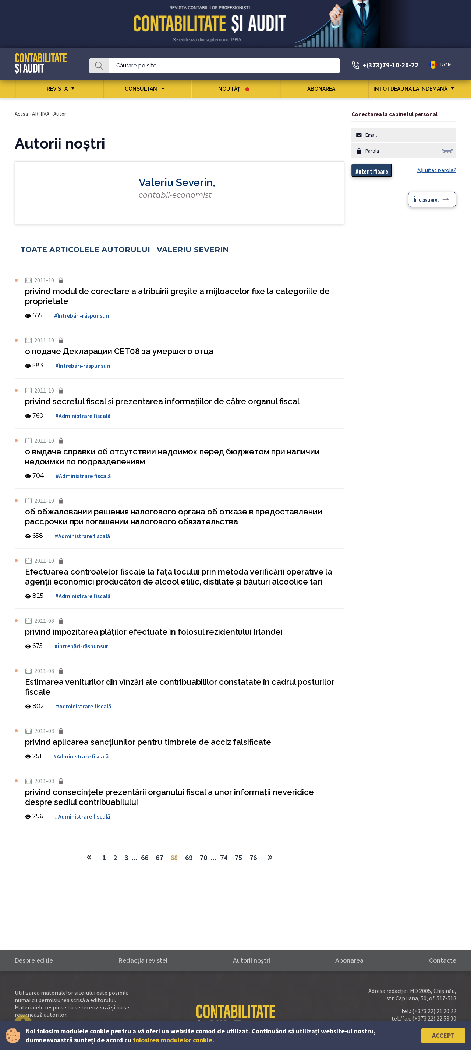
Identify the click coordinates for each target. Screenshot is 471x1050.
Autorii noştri (251, 960)
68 (174, 857)
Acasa (21, 113)
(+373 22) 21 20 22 (434, 1011)
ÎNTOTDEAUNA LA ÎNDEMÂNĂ (410, 89)
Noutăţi (233, 89)
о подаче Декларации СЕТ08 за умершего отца (119, 351)
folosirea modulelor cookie (172, 1040)
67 (159, 857)
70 (203, 857)
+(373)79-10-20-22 (390, 65)
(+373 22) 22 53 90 (434, 1018)
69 (188, 857)
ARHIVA (40, 113)
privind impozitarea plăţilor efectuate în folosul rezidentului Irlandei (154, 631)
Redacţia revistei (142, 960)
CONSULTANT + (147, 89)
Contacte (442, 960)
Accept (443, 1035)
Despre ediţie (34, 960)
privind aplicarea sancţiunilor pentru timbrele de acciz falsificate (148, 742)
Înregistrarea (426, 199)
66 (144, 857)
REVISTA (57, 89)
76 (253, 857)
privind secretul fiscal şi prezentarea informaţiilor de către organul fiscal (162, 401)
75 (238, 857)
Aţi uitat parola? (436, 170)
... (134, 857)
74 (223, 857)
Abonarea (324, 89)
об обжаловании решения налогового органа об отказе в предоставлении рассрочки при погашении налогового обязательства (173, 516)
